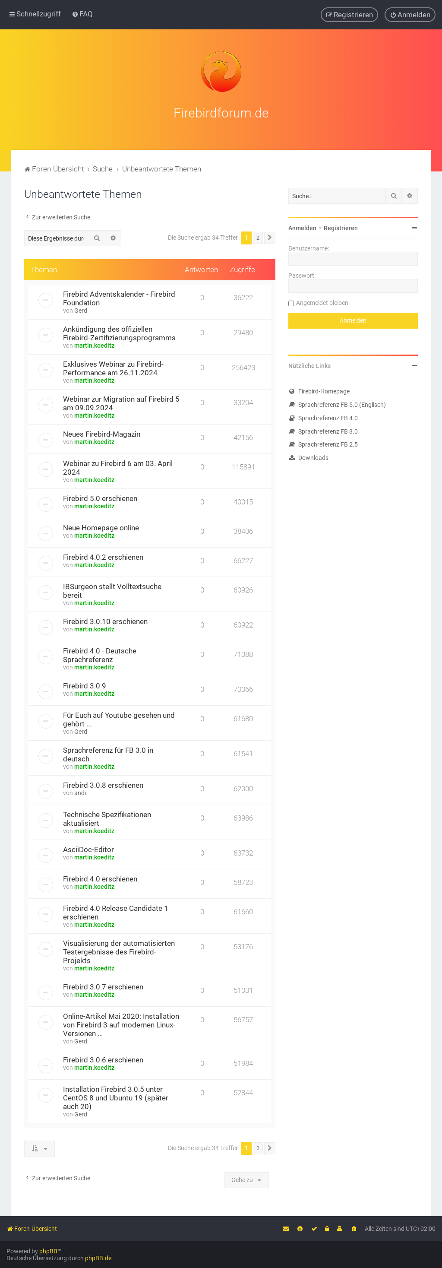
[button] (269, 237)
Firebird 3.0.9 (84, 685)
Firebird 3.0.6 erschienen (103, 1059)
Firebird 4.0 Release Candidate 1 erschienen (115, 911)
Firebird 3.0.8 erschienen (103, 784)
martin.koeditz (94, 344)
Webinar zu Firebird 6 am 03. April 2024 (118, 467)
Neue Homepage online (101, 527)
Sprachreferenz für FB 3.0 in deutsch (108, 753)
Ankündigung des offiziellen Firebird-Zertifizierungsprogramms (119, 332)
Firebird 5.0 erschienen (100, 497)
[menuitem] (82, 13)
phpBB (48, 1251)
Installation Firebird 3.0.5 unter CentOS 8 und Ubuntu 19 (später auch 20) (115, 1097)
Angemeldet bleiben (322, 301)
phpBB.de (98, 1258)
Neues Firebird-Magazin (101, 433)
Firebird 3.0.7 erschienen (103, 986)
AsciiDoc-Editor (88, 848)
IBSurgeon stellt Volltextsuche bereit (112, 590)
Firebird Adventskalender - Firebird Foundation (119, 297)
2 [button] (257, 237)
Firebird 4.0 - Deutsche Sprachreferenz (99, 654)
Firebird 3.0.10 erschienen (105, 620)
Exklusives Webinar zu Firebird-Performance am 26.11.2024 (113, 367)
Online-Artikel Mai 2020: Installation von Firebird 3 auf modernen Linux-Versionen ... (121, 1024)
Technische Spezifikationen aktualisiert (107, 818)
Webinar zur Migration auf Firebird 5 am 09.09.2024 (121, 402)
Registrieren (341, 227)
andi (80, 792)
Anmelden (302, 227)
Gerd (80, 309)
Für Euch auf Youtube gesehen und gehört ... (119, 718)
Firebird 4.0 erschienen (100, 878)
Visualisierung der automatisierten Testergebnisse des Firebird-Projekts (119, 951)
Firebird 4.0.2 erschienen (103, 556)
